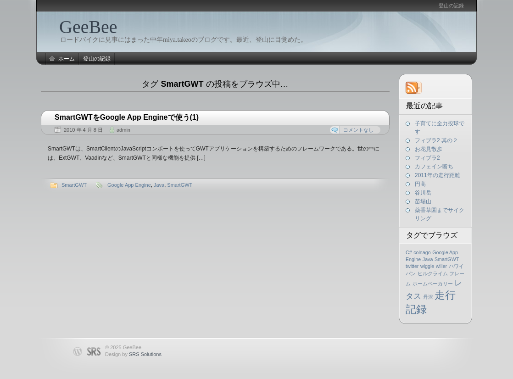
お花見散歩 (428, 149)
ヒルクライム (433, 273)
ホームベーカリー (433, 283)
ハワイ (456, 266)
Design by (133, 354)
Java (428, 259)
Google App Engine (129, 185)
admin (123, 130)
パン (411, 273)
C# (409, 252)
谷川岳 (423, 193)
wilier (441, 266)
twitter (412, 266)
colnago (421, 252)
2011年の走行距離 (437, 175)
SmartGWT (447, 259)
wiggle (427, 266)
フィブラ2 (427, 158)
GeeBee (88, 27)
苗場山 (423, 201)
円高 (420, 184)
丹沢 (428, 297)
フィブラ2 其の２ (436, 140)
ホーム (66, 59)
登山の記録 (451, 5)
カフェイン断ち (434, 166)
